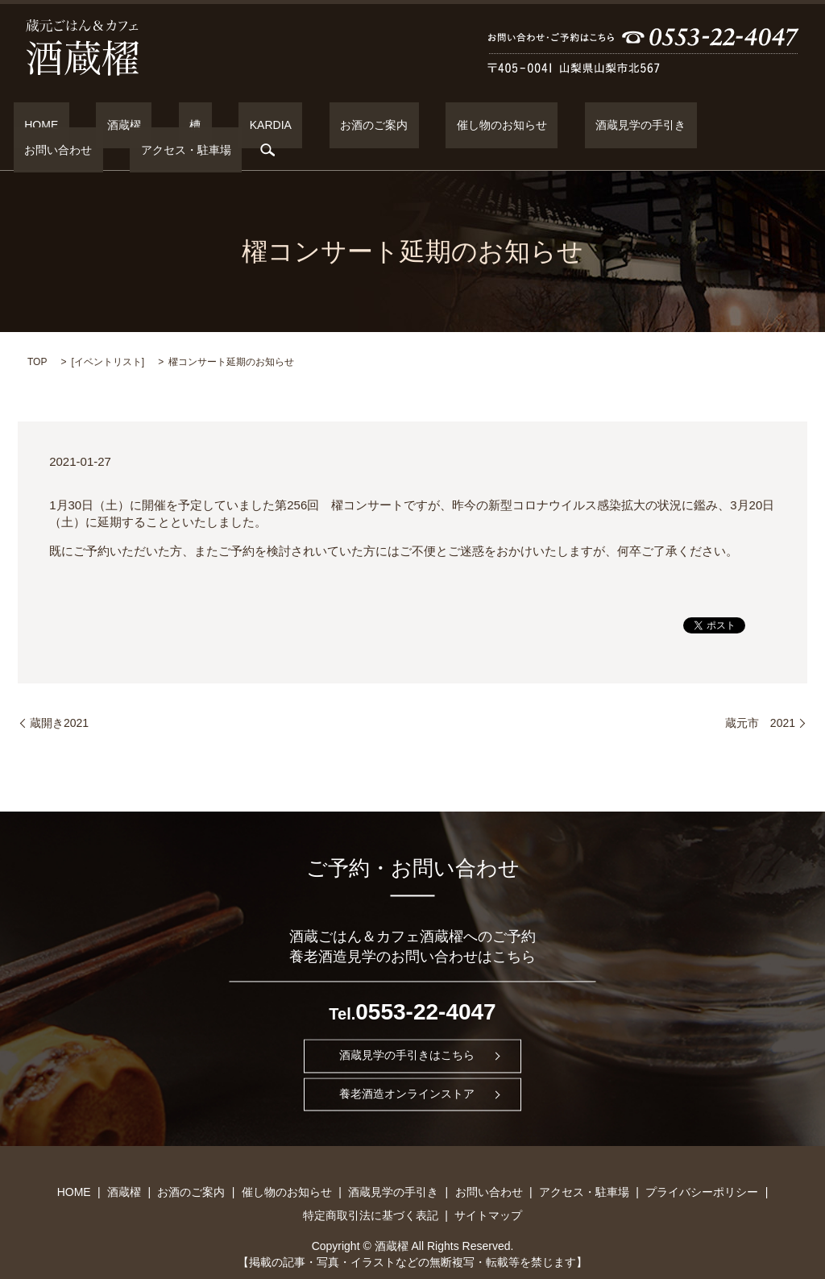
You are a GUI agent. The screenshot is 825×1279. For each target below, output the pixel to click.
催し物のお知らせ (398, 124)
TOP (37, 337)
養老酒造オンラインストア (407, 1068)
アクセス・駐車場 (727, 124)
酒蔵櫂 (106, 124)
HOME (46, 124)
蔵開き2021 (59, 697)
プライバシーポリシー (701, 1166)
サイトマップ (488, 1189)
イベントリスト (108, 337)
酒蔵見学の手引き (515, 124)
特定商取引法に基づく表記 (370, 1189)
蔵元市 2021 (760, 697)
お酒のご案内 (291, 124)
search (798, 125)
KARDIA (209, 124)
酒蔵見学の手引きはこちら (407, 1030)
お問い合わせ (621, 124)
